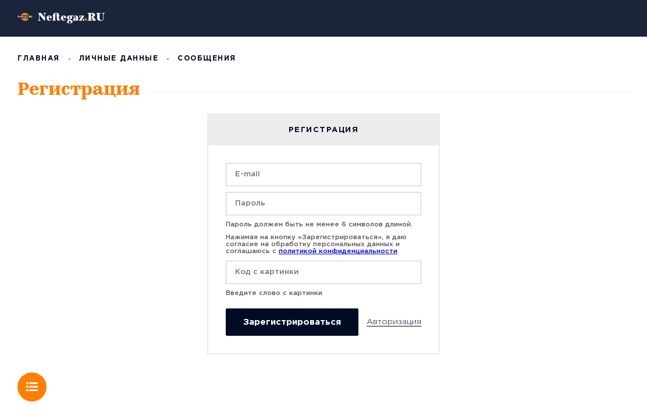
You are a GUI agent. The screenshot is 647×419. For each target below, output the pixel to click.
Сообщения (206, 58)
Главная (38, 58)
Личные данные (119, 58)
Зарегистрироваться (292, 322)
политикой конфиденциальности (338, 251)
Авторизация (394, 321)
